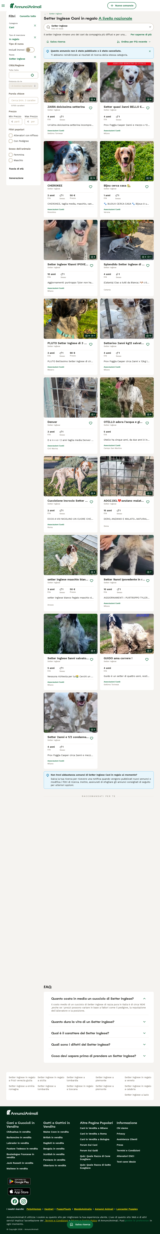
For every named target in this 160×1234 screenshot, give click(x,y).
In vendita (17, 44)
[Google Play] (19, 1181)
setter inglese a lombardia (47, 1088)
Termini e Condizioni (128, 1150)
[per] (33, 213)
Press (120, 1145)
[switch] (30, 71)
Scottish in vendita (54, 1154)
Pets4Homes (34, 1209)
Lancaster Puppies (127, 1209)
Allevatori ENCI (125, 1156)
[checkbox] (11, 93)
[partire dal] (17, 213)
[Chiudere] (149, 51)
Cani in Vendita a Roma (93, 1133)
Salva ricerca (56, 41)
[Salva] (91, 108)
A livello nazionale (115, 18)
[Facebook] (14, 1201)
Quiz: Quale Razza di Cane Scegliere (95, 1158)
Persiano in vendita (54, 1159)
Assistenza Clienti (127, 1139)
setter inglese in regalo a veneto (138, 1079)
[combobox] (19, 166)
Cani (12, 30)
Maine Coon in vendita (56, 1131)
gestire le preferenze (137, 1220)
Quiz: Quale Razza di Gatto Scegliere (95, 1166)
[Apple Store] (19, 1191)
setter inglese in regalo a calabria (138, 1088)
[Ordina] (134, 42)
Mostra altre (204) (25, 149)
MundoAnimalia (83, 1209)
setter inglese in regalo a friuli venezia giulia (22, 1079)
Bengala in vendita (54, 1148)
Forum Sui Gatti (89, 1150)
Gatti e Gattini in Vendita (56, 1124)
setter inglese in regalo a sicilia (51, 1079)
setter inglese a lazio (137, 1094)
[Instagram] (23, 1201)
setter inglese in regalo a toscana (80, 1088)
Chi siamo (122, 1128)
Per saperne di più (141, 34)
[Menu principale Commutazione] (3, 5)
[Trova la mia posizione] (32, 166)
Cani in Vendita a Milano (94, 1128)
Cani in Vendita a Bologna (94, 1139)
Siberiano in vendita (54, 1165)
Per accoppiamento (23, 59)
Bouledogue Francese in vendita (20, 1156)
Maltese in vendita (17, 1168)
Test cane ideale (126, 1161)
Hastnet (48, 1209)
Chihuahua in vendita (19, 1131)
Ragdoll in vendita (53, 1143)
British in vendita (53, 1137)
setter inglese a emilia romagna (21, 1088)
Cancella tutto (28, 16)
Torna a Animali (19, 23)
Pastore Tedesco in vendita (22, 1148)
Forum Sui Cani (88, 1145)
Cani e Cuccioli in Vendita (21, 1124)
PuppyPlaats (64, 1209)
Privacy (121, 1133)
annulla (31, 78)
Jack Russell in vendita (20, 1163)
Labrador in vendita (18, 1143)
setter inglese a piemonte (105, 1079)
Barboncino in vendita (19, 1137)
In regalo (17, 52)
